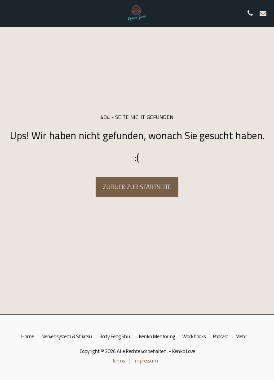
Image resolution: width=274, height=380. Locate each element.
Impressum (145, 360)
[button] (10, 13)
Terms (118, 360)
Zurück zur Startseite (137, 186)
